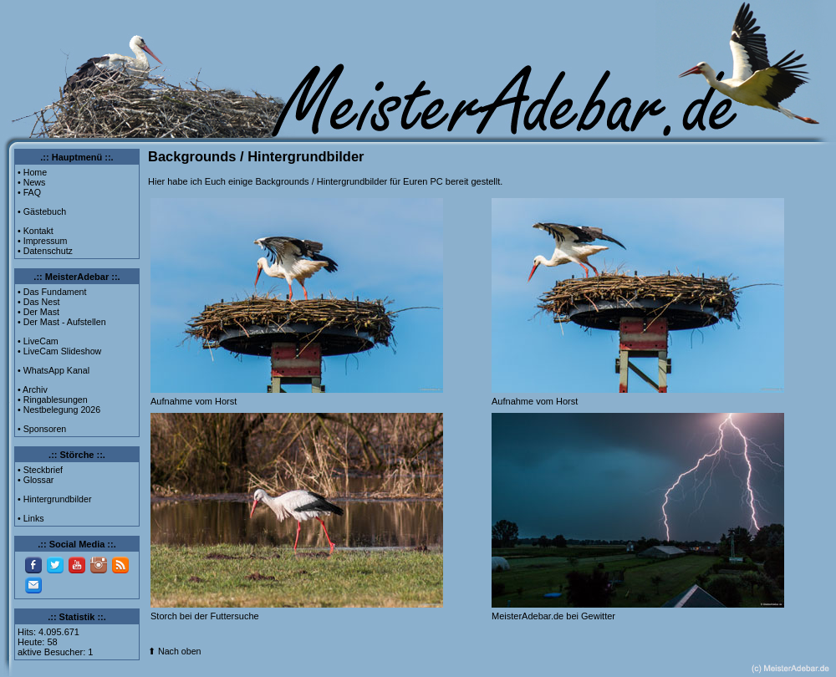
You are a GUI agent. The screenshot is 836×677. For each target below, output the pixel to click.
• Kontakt (36, 231)
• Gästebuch (42, 211)
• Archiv (33, 389)
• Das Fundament (52, 292)
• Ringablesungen (53, 399)
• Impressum (42, 241)
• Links (31, 518)
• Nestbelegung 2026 (59, 410)
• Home (32, 172)
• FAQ (29, 192)
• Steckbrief (40, 470)
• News (31, 182)
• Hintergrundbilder (54, 499)
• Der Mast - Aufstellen (62, 322)
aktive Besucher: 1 (56, 652)
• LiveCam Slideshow (59, 351)
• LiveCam (38, 341)
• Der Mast (38, 312)
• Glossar (36, 480)
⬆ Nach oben (174, 651)
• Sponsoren (42, 429)
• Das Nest (39, 302)
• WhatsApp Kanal (53, 370)
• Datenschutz (45, 251)
